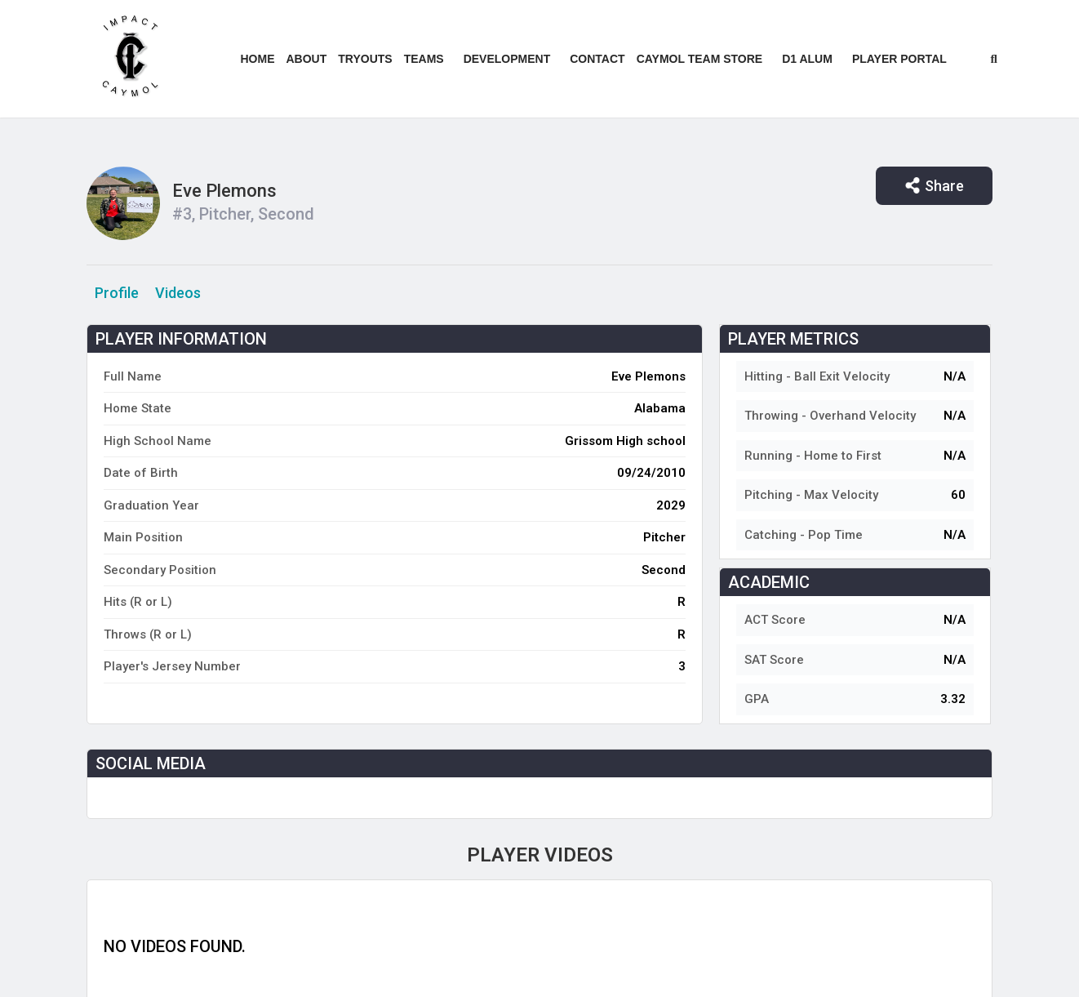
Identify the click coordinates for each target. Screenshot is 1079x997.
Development (507, 58)
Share (934, 185)
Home (258, 58)
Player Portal (899, 58)
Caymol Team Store (700, 58)
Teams (424, 58)
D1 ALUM (807, 58)
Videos (178, 292)
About (306, 58)
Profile (117, 292)
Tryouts (365, 58)
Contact (597, 58)
